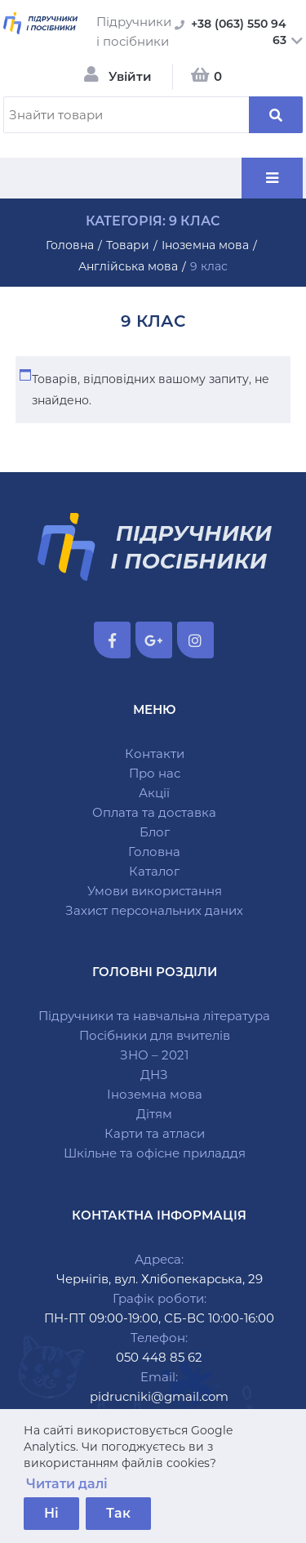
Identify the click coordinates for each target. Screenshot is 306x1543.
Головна (154, 851)
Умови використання (154, 891)
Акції (154, 792)
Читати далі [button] (67, 1484)
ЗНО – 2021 (154, 1055)
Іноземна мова (154, 1094)
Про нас (154, 773)
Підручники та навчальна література (154, 1015)
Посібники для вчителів (154, 1035)
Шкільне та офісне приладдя (155, 1153)
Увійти (130, 76)
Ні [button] (51, 1513)
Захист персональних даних (154, 910)
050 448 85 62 (159, 1357)
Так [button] (118, 1513)
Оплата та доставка (154, 812)
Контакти (154, 753)
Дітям (154, 1114)
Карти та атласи (154, 1133)
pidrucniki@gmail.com (159, 1396)
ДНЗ (154, 1074)
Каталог (154, 871)
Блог (155, 832)
